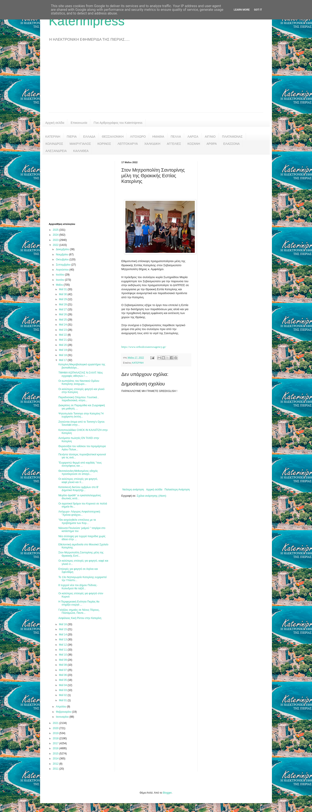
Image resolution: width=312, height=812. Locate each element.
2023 (56, 240)
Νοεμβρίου (62, 254)
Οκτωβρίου (62, 259)
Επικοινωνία (79, 122)
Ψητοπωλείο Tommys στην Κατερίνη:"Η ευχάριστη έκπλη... (81, 415)
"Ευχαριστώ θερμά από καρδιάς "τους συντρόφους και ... (80, 464)
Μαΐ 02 (63, 695)
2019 (56, 733)
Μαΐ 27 (63, 309)
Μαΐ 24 (63, 324)
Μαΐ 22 (63, 334)
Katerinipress (87, 21)
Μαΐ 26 (63, 314)
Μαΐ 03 (63, 690)
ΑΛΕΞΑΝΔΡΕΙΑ (56, 151)
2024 (56, 234)
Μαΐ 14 (63, 634)
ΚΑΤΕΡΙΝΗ (52, 136)
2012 (56, 763)
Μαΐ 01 (63, 700)
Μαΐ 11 (63, 649)
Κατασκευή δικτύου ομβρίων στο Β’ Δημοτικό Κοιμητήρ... (78, 489)
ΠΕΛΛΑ (176, 136)
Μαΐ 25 (63, 319)
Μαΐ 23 (63, 329)
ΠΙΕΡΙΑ (72, 136)
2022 (56, 244)
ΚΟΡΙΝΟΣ (104, 143)
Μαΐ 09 (63, 659)
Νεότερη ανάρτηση (133, 489)
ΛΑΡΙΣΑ (192, 136)
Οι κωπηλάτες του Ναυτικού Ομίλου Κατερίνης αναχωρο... (78, 382)
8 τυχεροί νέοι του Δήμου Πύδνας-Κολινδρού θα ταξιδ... (77, 587)
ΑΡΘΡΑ (211, 143)
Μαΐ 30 (63, 294)
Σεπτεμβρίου (63, 264)
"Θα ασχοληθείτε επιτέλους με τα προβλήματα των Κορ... (77, 521)
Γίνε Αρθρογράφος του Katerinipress (118, 122)
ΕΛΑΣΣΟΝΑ (231, 143)
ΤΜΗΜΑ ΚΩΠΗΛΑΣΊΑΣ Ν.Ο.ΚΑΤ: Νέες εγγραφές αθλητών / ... (80, 374)
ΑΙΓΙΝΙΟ (210, 136)
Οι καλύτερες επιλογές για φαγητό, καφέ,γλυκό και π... (78, 480)
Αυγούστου (62, 269)
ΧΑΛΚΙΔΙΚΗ (152, 143)
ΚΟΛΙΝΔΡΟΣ (54, 143)
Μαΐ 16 (63, 624)
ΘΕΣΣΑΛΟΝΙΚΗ (113, 136)
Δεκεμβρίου (63, 249)
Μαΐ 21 (63, 339)
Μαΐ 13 (63, 639)
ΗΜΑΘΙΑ (158, 136)
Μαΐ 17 (63, 360)
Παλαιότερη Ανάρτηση (177, 489)
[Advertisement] (156, 80)
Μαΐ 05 (63, 680)
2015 (56, 753)
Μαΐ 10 (63, 654)
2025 (56, 229)
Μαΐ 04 (63, 685)
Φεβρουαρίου (64, 711)
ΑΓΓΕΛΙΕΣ (174, 143)
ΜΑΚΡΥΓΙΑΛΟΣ (80, 143)
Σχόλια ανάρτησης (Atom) (151, 495)
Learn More (242, 9)
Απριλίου (61, 706)
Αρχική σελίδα (54, 122)
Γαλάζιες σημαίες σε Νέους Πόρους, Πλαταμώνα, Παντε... (79, 611)
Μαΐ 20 (63, 344)
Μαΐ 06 (63, 675)
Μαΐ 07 (63, 670)
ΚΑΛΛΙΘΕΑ (81, 151)
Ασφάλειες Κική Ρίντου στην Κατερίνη (79, 618)
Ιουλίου (60, 274)
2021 (56, 723)
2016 (56, 748)
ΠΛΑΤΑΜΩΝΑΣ (232, 136)
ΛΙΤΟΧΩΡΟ (138, 136)
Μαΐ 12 (63, 644)
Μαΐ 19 (63, 349)
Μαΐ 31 (63, 289)
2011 (56, 768)
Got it (258, 9)
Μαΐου (60, 284)
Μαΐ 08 (63, 664)
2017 (56, 743)
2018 (56, 738)
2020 (56, 728)
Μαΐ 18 (63, 355)
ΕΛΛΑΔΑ (89, 136)
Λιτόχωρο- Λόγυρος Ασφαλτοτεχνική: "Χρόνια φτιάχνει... (79, 513)
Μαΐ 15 (63, 629)
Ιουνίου (60, 279)
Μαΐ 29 (63, 299)
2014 (56, 758)
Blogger (167, 792)
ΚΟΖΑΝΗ (193, 143)
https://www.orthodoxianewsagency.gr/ (143, 346)
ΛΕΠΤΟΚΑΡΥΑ (127, 143)
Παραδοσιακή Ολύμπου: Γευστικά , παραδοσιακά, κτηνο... (78, 399)
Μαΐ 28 (63, 304)
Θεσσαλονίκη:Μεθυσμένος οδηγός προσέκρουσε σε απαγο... (78, 472)
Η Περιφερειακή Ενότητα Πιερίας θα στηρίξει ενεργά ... (78, 603)
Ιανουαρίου (63, 716)
